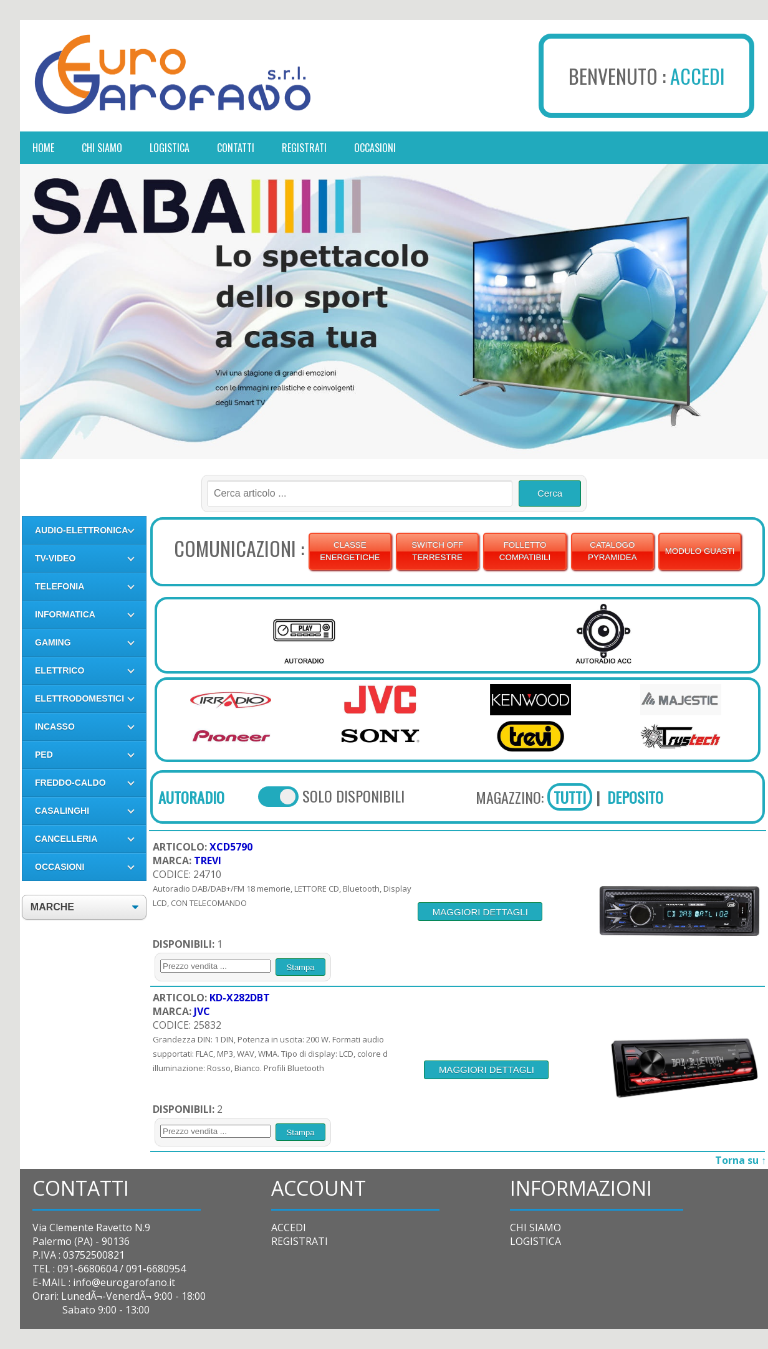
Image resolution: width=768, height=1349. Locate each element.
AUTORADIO (191, 797)
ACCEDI (697, 75)
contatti (235, 147)
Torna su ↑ (740, 1160)
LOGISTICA (535, 1241)
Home (43, 147)
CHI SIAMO (535, 1227)
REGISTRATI (299, 1241)
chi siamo (102, 147)
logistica (170, 147)
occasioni (375, 147)
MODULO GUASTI (700, 551)
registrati (304, 147)
